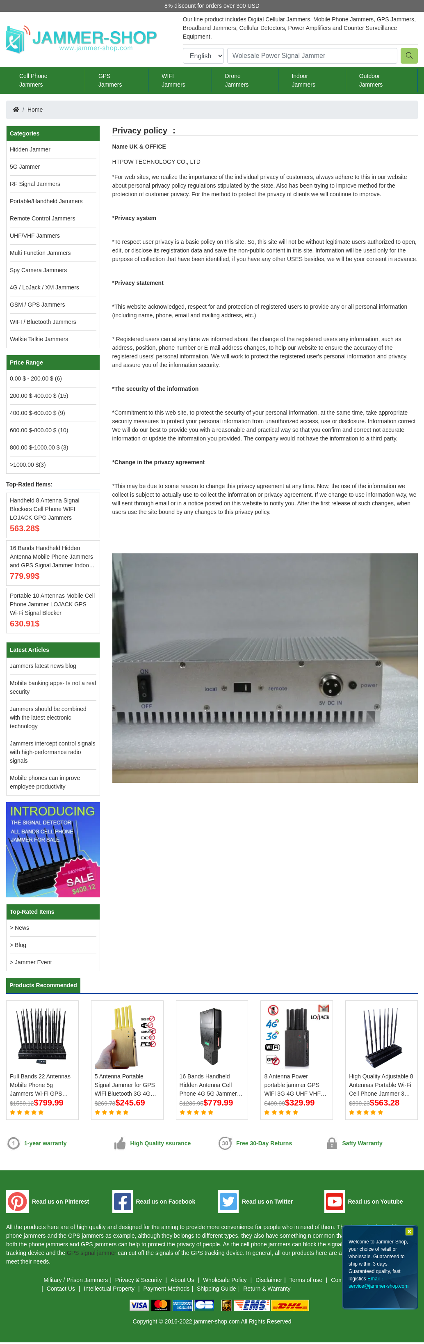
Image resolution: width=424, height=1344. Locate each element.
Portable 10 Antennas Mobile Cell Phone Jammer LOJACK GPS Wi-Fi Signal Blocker (52, 604)
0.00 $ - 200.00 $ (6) (36, 378)
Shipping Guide (216, 1290)
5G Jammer (25, 166)
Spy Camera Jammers (38, 270)
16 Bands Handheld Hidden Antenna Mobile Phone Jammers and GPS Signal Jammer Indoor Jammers (51, 557)
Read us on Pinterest (60, 1203)
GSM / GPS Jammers (37, 304)
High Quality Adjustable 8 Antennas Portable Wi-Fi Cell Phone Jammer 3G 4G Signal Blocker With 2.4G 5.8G (381, 1085)
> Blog (18, 945)
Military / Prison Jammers (75, 1281)
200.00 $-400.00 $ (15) (39, 395)
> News (19, 927)
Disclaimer (268, 1281)
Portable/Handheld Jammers (46, 201)
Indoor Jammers (303, 80)
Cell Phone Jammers (33, 80)
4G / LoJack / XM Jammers (44, 287)
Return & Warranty (266, 1290)
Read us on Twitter (267, 1203)
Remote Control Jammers (42, 218)
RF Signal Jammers (35, 184)
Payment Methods (167, 1290)
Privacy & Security (139, 1281)
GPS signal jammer (91, 1254)
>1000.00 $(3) (28, 464)
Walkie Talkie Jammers (39, 339)
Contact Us (62, 1290)
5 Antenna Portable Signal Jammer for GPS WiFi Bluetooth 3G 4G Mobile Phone (125, 1085)
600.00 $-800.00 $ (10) (39, 430)
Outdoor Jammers (371, 80)
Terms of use (307, 1281)
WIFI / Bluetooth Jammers (43, 322)
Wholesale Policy (225, 1281)
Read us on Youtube (375, 1203)
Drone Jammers (237, 80)
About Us (183, 1281)
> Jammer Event (31, 962)
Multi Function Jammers (40, 253)
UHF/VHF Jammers (35, 235)
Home (35, 109)
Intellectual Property (110, 1290)
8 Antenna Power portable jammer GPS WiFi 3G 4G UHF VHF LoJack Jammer (292, 1085)
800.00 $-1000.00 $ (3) (39, 447)
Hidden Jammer (30, 149)
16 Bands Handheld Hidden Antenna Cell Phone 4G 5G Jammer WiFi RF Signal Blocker (209, 1085)
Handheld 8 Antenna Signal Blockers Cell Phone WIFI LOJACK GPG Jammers (45, 509)
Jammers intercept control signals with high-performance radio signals (53, 752)
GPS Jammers (110, 80)
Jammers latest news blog (43, 666)
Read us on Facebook (166, 1203)
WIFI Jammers (173, 80)
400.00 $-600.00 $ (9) (37, 413)
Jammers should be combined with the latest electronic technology (48, 717)
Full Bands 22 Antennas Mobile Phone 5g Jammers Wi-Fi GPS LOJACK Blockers (40, 1085)
